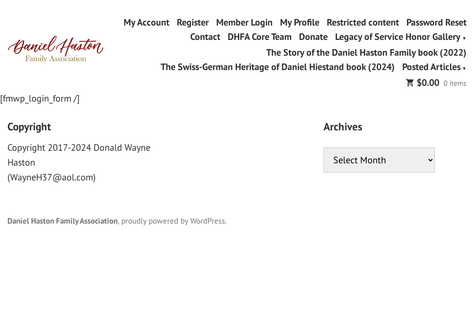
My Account (146, 22)
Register (193, 22)
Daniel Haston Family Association (62, 220)
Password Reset (436, 22)
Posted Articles (431, 68)
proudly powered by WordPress (173, 220)
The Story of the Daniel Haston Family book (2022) (366, 52)
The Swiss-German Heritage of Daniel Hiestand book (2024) (278, 68)
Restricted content (363, 22)
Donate (313, 37)
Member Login (244, 22)
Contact (205, 37)
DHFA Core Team (260, 37)
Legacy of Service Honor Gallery (398, 37)
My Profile (299, 22)
